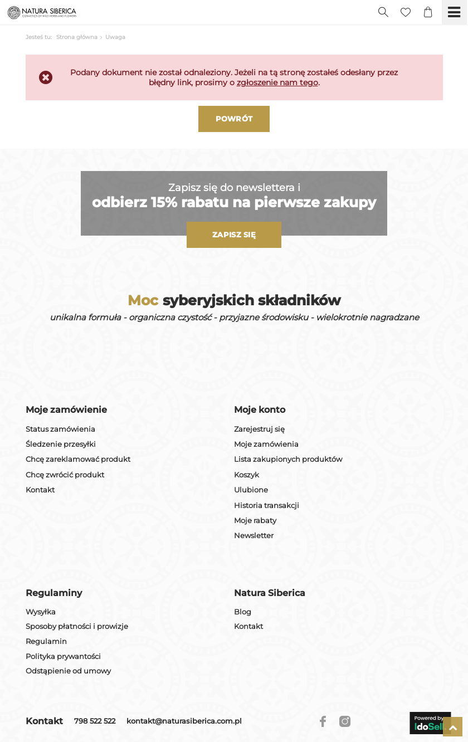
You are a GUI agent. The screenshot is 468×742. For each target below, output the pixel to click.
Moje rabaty (255, 520)
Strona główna (77, 37)
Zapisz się (234, 234)
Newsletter (254, 535)
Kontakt (40, 490)
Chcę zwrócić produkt (65, 475)
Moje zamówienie (66, 409)
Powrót (234, 118)
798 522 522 (94, 721)
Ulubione (251, 490)
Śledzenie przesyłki (61, 444)
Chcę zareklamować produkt (78, 459)
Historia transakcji (266, 505)
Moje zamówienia (266, 444)
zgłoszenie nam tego (277, 82)
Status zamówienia (60, 429)
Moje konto (259, 409)
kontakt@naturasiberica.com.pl (184, 721)
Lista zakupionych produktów (288, 459)
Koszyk (246, 475)
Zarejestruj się (259, 429)
